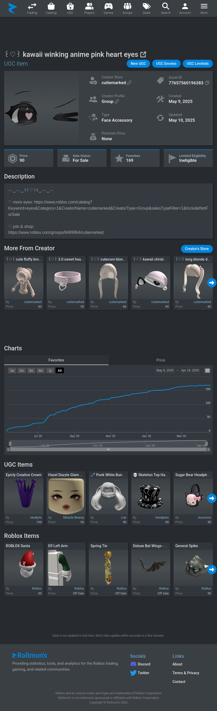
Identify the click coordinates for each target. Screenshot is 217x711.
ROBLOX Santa (18, 546)
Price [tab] (160, 360)
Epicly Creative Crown (23, 475)
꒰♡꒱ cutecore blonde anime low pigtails (124, 259)
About (177, 664)
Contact (178, 682)
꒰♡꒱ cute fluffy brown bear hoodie (35, 259)
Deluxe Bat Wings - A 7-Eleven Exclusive (165, 546)
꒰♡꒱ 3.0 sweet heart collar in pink (76, 259)
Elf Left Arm (58, 546)
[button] (138, 64)
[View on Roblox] (143, 54)
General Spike (186, 546)
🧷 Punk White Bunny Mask (113, 475)
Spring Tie (99, 546)
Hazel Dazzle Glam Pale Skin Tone (76, 475)
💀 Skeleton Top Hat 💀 (152, 475)
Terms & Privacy (185, 673)
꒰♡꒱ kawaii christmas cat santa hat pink (167, 259)
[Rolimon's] (13, 8)
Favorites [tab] (56, 360)
